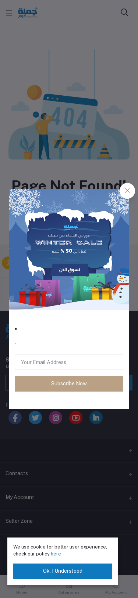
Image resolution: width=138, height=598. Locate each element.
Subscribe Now (69, 383)
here (56, 554)
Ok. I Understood (62, 571)
